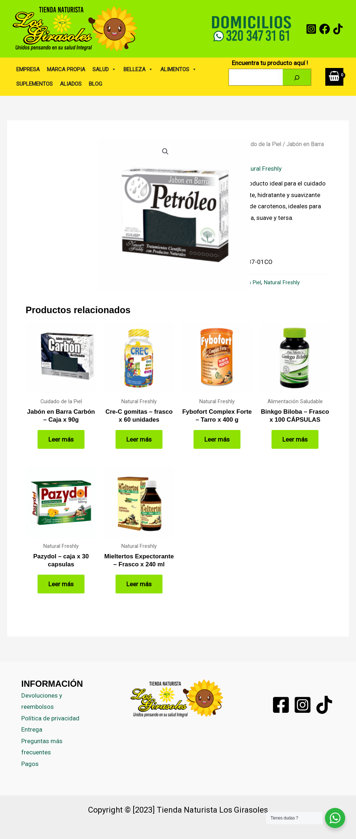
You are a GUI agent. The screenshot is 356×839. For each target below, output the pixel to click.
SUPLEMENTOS (34, 84)
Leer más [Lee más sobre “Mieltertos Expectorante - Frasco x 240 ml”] (139, 584)
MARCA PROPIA (66, 69)
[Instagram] (311, 29)
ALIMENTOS (178, 69)
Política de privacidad (50, 718)
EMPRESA (28, 69)
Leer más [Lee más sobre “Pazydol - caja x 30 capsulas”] (61, 584)
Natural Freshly (261, 168)
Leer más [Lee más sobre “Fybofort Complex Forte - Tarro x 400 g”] (217, 439)
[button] (165, 151)
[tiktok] (338, 29)
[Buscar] (297, 77)
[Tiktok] (324, 705)
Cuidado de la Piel (259, 144)
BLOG (95, 84)
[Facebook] (324, 29)
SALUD (104, 69)
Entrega (31, 729)
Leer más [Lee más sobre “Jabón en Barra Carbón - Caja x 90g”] (61, 439)
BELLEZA (138, 69)
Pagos (30, 763)
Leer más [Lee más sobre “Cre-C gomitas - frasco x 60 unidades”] (139, 439)
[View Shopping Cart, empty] (334, 77)
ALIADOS (71, 84)
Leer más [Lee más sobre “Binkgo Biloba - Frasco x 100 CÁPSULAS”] (295, 439)
